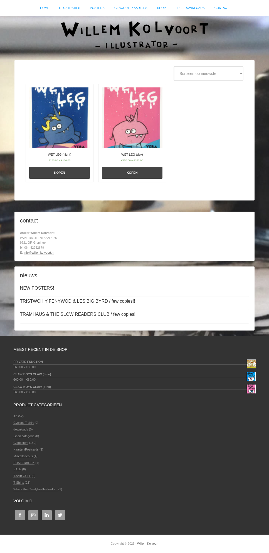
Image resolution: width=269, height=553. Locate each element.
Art (15, 416)
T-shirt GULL (22, 476)
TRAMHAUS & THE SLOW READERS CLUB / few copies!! (78, 314)
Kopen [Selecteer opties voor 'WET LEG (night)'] (59, 172)
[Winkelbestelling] (208, 74)
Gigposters (20, 442)
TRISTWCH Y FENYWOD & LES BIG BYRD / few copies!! (77, 301)
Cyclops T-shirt (23, 423)
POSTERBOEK (23, 462)
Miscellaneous (23, 456)
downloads (20, 429)
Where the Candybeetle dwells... (35, 489)
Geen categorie (23, 436)
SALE (17, 469)
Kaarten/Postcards (26, 449)
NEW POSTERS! (37, 288)
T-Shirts (18, 483)
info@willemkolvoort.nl (39, 253)
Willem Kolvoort (134, 35)
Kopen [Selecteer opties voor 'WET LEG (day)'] (132, 172)
